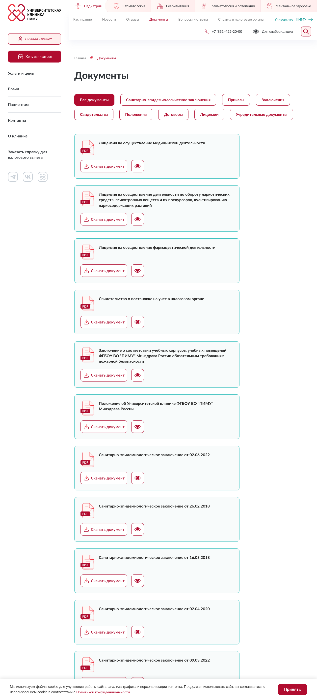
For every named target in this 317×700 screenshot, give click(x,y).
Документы (158, 19)
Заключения (273, 99)
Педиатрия (88, 6)
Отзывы (132, 19)
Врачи (13, 88)
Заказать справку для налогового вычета (27, 154)
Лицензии (209, 114)
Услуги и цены (21, 73)
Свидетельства (94, 114)
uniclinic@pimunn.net (268, 586)
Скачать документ (104, 166)
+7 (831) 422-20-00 (267, 565)
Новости (109, 19)
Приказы (236, 99)
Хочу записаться (34, 56)
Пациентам (18, 104)
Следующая (305, 496)
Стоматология (129, 6)
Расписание (82, 19)
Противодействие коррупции (180, 646)
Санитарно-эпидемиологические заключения (168, 99)
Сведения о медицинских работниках (220, 577)
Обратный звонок (262, 574)
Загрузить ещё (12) (132, 496)
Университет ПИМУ (294, 19)
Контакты (17, 120)
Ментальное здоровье (288, 6)
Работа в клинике (185, 551)
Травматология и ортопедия (228, 6)
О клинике (17, 135)
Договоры (173, 114)
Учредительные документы (261, 114)
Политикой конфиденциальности (103, 692)
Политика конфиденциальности (245, 646)
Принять (292, 689)
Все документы (94, 99)
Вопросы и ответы (193, 19)
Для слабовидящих (94, 646)
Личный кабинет (34, 39)
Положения (136, 114)
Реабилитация (173, 6)
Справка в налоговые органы (241, 19)
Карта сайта (297, 646)
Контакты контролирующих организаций (220, 598)
